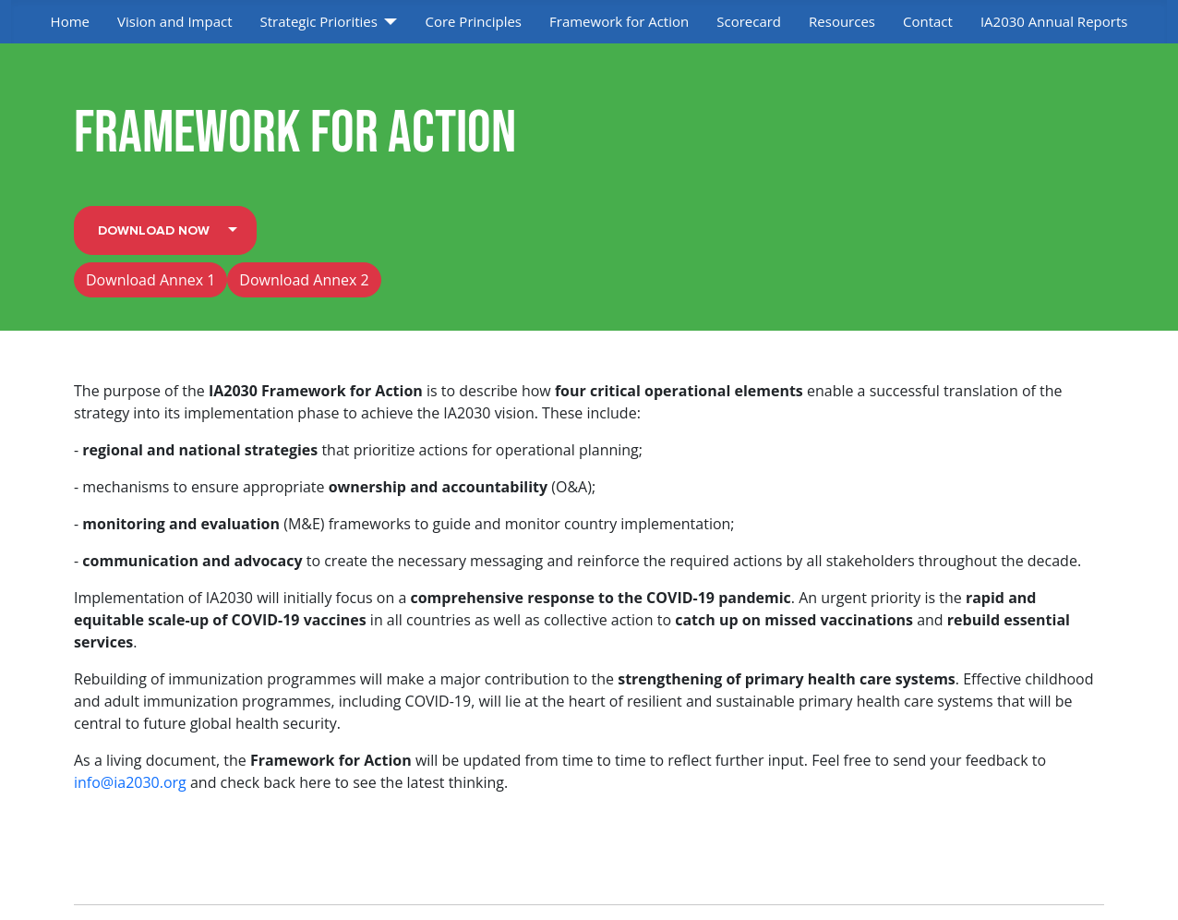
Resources (842, 21)
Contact (928, 21)
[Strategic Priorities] (388, 21)
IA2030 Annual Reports (1054, 21)
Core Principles (473, 21)
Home (70, 21)
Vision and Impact (175, 21)
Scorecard (748, 21)
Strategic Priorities (319, 21)
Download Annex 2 (303, 280)
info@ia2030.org (130, 782)
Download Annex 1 (150, 280)
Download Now (154, 230)
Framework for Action (619, 21)
